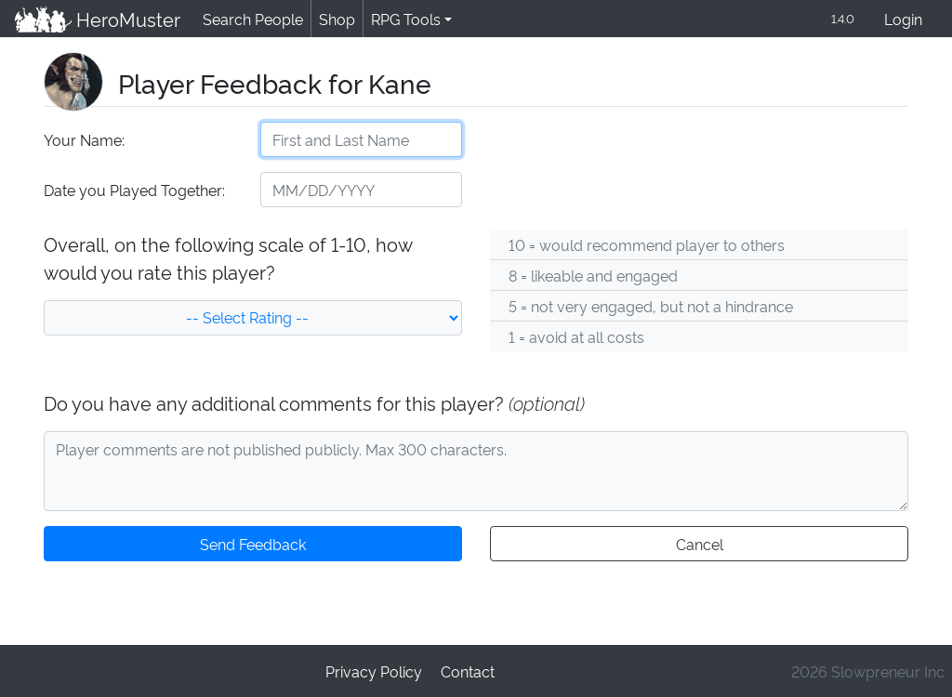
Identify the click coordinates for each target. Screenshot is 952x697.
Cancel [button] (698, 545)
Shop (333, 19)
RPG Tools (402, 19)
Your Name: (83, 141)
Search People (250, 19)
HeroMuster (96, 19)
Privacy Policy (374, 670)
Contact (467, 670)
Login (903, 20)
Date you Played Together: (133, 191)
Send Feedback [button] (253, 545)
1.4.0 (841, 19)
